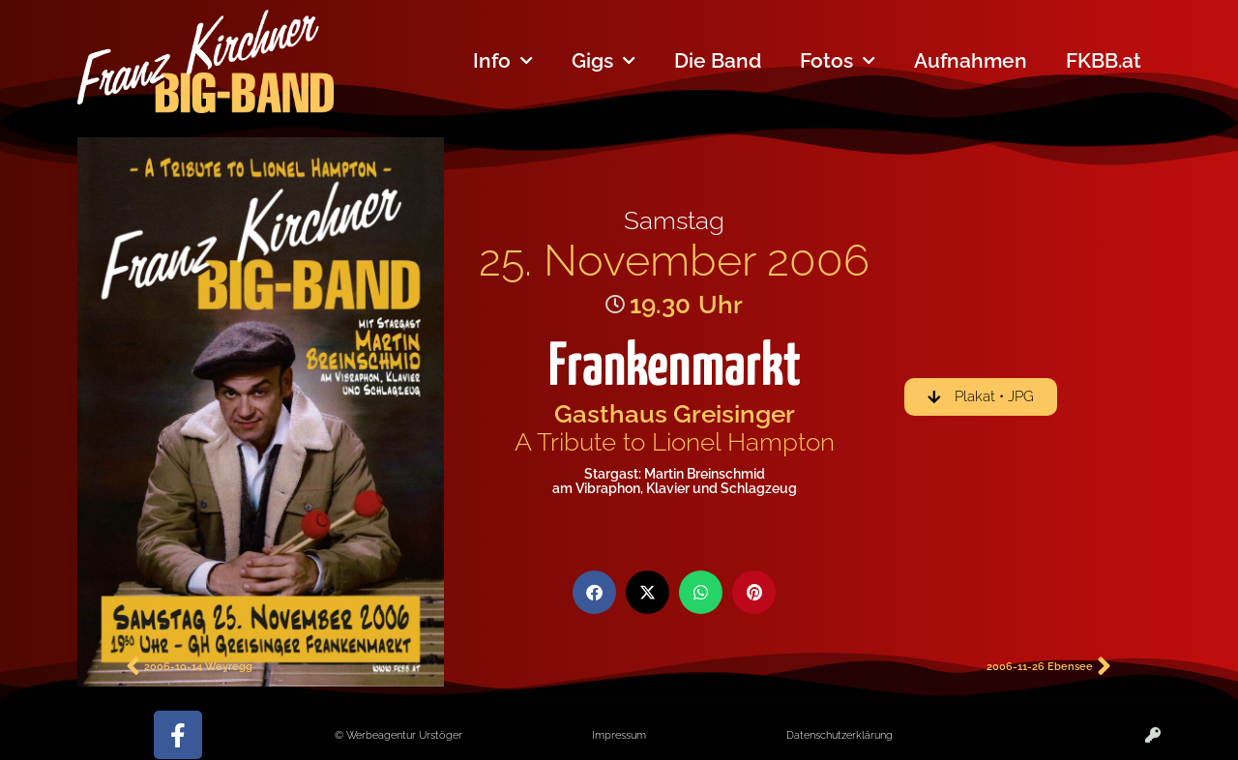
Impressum (619, 735)
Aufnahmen (970, 60)
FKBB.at (1103, 60)
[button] (594, 592)
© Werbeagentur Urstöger (398, 735)
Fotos (837, 61)
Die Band (717, 60)
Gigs (603, 61)
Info (503, 61)
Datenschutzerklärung (839, 735)
